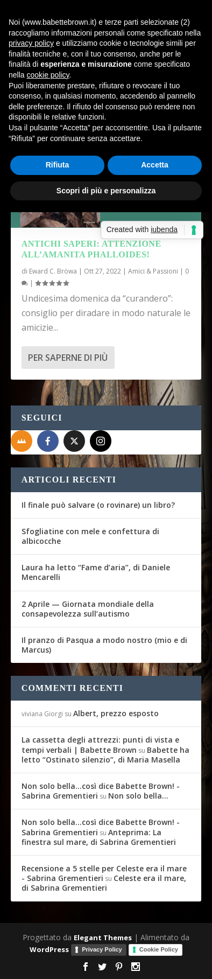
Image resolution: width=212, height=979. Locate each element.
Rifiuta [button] (57, 164)
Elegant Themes (103, 937)
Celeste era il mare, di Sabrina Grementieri (104, 883)
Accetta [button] (154, 164)
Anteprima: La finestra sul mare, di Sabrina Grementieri (99, 837)
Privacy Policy (102, 949)
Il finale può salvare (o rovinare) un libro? (98, 505)
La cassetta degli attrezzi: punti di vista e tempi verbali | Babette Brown (100, 744)
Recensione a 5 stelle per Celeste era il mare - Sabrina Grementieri (104, 873)
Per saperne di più (68, 357)
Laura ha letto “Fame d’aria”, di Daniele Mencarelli (96, 572)
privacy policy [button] (31, 43)
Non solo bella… (138, 796)
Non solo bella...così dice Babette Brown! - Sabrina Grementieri (101, 791)
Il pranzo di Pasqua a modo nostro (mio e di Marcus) (104, 645)
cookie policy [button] (47, 75)
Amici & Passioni (153, 271)
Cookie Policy (158, 949)
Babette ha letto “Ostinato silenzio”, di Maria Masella (105, 755)
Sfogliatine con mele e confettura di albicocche (90, 536)
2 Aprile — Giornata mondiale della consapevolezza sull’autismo (88, 609)
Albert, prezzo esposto (116, 713)
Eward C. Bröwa (53, 271)
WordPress (49, 949)
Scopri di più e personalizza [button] (106, 190)
